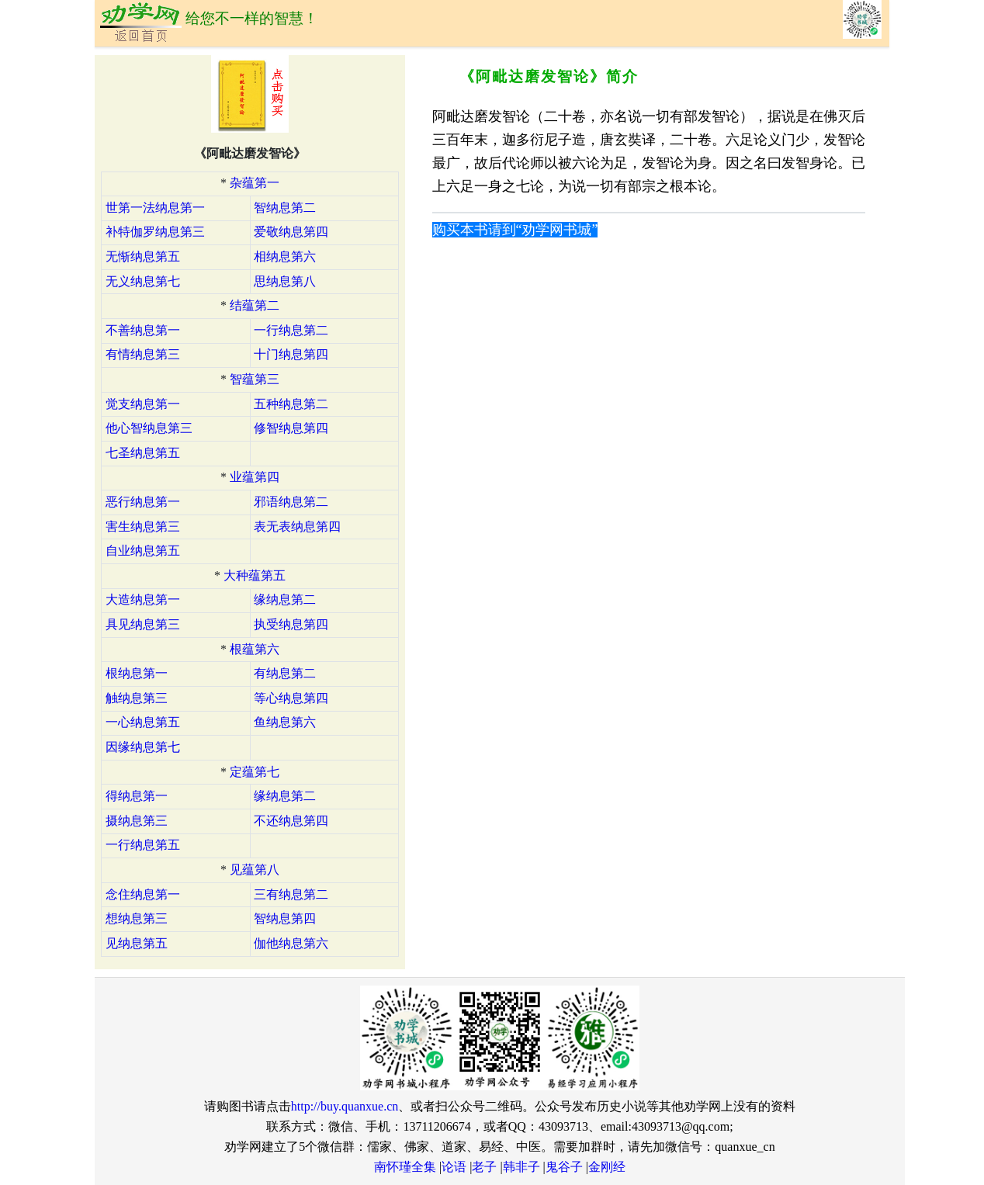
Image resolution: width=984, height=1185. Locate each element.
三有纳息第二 (291, 894)
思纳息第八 (285, 281)
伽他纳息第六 (291, 943)
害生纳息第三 (143, 526)
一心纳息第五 (143, 722)
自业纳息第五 (143, 550)
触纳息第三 (137, 698)
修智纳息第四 (291, 428)
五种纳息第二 (291, 404)
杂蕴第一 (254, 182)
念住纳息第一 (143, 894)
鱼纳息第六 (285, 722)
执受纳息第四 (291, 624)
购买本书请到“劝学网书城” (515, 229)
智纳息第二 (285, 207)
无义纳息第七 (143, 281)
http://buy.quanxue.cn (345, 1106)
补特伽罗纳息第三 (155, 231)
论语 (454, 1166)
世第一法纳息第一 (155, 207)
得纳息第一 (137, 795)
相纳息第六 (285, 256)
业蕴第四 (254, 476)
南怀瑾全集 (405, 1166)
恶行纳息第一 (143, 501)
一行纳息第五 (143, 844)
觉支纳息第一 (143, 404)
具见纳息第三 (143, 624)
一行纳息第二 (291, 330)
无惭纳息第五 (143, 256)
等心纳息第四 (291, 698)
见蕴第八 (254, 869)
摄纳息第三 (137, 820)
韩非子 (521, 1166)
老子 (484, 1166)
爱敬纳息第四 (291, 231)
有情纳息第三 (143, 354)
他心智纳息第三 (149, 428)
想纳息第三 (137, 918)
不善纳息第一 (143, 330)
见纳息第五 (137, 943)
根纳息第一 (137, 673)
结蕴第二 (254, 305)
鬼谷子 (564, 1166)
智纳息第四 (285, 918)
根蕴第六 (254, 649)
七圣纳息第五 (143, 452)
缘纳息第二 (285, 599)
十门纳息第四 (291, 354)
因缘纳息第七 (143, 747)
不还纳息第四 (291, 820)
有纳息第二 (285, 673)
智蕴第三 (254, 379)
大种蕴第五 (254, 575)
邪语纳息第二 (291, 501)
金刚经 (606, 1166)
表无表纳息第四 (297, 526)
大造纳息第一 (143, 599)
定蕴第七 (254, 771)
